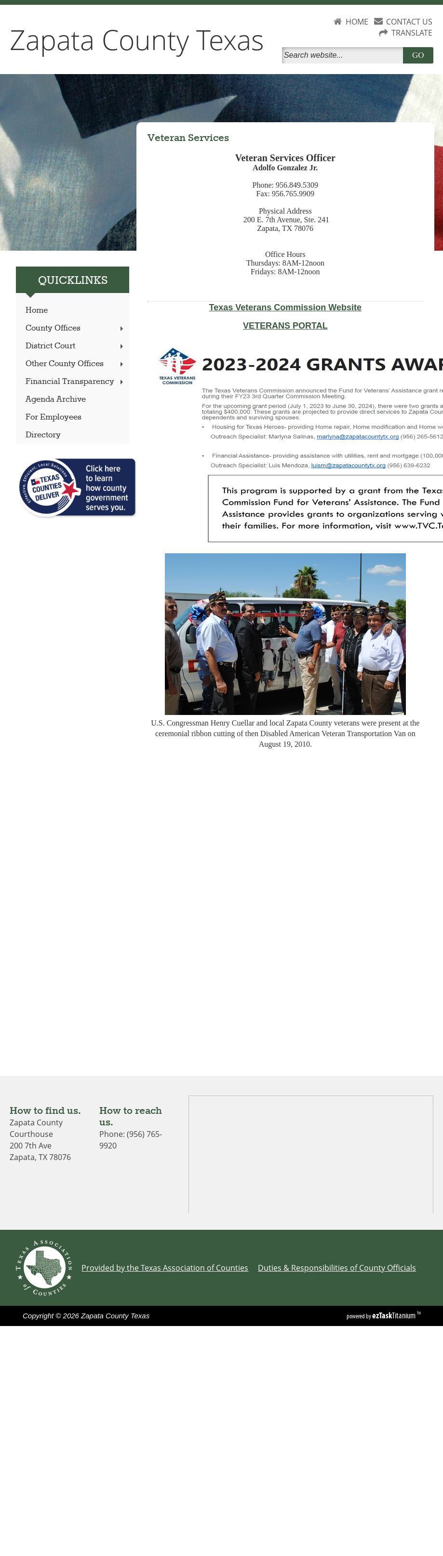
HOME (357, 21)
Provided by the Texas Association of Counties (164, 1268)
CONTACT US (409, 21)
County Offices (76, 328)
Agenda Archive (56, 400)
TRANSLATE (411, 32)
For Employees (53, 417)
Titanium (394, 1315)
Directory (43, 435)
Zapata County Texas (137, 39)
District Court (76, 346)
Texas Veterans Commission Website (285, 307)
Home (37, 311)
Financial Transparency (76, 382)
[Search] (344, 55)
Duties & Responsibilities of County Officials (337, 1268)
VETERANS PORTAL (285, 326)
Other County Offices (76, 364)
